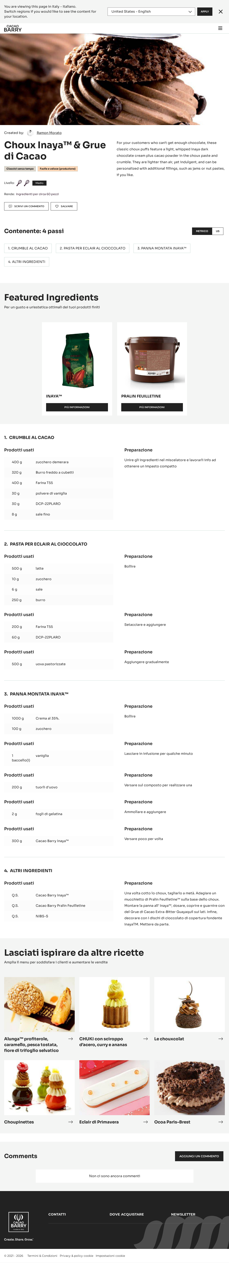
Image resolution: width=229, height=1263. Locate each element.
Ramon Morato (49, 133)
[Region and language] (151, 11)
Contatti (57, 1214)
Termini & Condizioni (42, 1256)
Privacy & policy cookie (76, 1256)
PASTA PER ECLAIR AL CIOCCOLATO (94, 248)
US (217, 231)
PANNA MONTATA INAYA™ (163, 248)
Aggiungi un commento (199, 1156)
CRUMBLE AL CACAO (29, 248)
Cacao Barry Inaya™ (52, 841)
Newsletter (183, 1214)
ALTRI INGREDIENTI (28, 262)
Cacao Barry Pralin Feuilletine (60, 905)
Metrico (202, 231)
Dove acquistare (127, 1214)
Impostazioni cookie (110, 1256)
